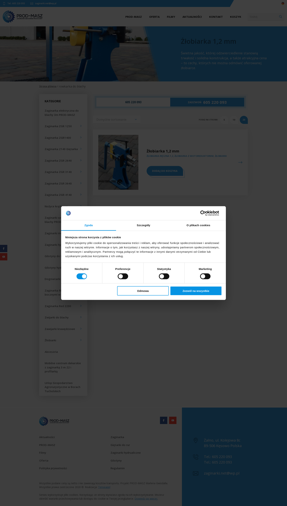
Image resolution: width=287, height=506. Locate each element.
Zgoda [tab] (88, 225)
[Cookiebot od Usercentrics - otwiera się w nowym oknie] (206, 213)
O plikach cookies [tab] (198, 225)
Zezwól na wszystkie (195, 290)
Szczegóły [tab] (143, 225)
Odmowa (143, 290)
